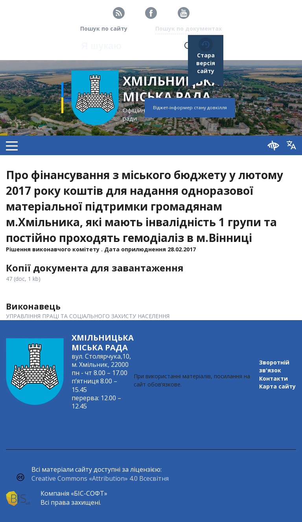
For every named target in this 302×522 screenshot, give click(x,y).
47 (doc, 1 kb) (23, 278)
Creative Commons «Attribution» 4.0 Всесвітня (100, 478)
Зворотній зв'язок (274, 366)
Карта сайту (277, 386)
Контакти (273, 378)
